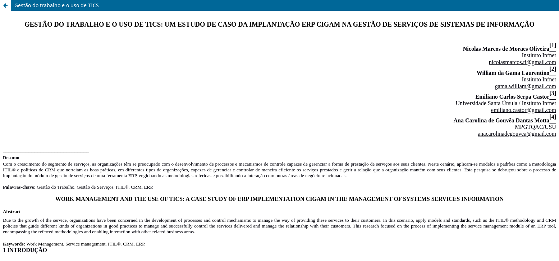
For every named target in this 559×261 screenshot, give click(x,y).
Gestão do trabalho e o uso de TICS (56, 5)
